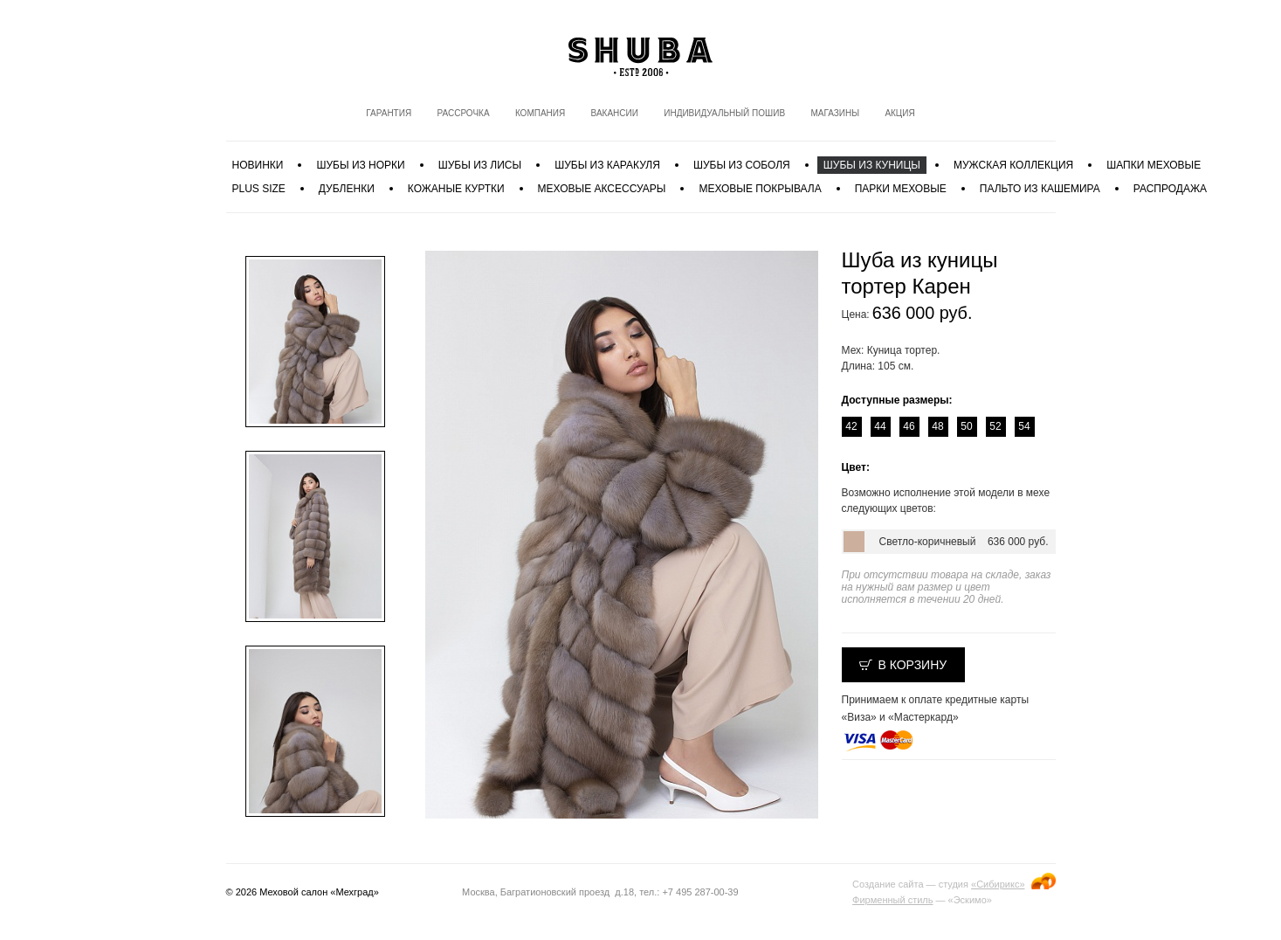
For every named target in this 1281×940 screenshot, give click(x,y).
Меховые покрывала (760, 189)
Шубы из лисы (479, 165)
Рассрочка (463, 113)
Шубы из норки (360, 165)
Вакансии (614, 113)
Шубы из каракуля (607, 165)
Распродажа (1170, 189)
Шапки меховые (1153, 165)
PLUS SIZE (259, 189)
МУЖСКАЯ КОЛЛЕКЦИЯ (1013, 165)
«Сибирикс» (997, 884)
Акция (899, 113)
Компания (540, 113)
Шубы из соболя (741, 165)
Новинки (258, 165)
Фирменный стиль (892, 900)
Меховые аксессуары (602, 189)
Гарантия (388, 113)
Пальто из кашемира (1040, 189)
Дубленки (347, 189)
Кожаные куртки (456, 189)
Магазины (834, 113)
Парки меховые (901, 189)
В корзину (912, 665)
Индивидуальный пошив (724, 113)
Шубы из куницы (871, 165)
